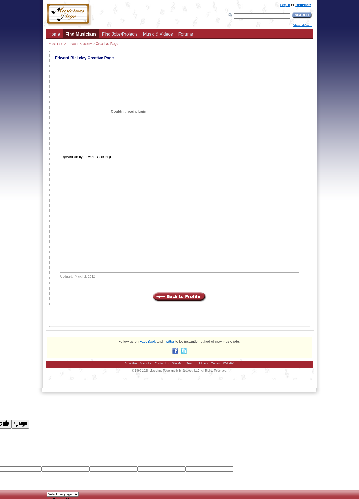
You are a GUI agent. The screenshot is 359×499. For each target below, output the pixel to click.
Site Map (177, 363)
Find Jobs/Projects (120, 34)
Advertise (131, 363)
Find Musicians (81, 34)
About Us (146, 363)
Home (54, 34)
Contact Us (162, 363)
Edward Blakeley (80, 43)
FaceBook (148, 341)
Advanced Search (302, 25)
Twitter (169, 341)
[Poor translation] (20, 424)
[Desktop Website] (222, 363)
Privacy (203, 363)
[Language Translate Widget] (63, 494)
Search (191, 363)
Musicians (56, 43)
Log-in (285, 5)
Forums (185, 34)
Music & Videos (158, 34)
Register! (303, 5)
